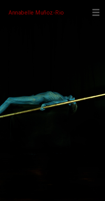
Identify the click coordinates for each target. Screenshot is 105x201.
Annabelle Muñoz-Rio (36, 12)
